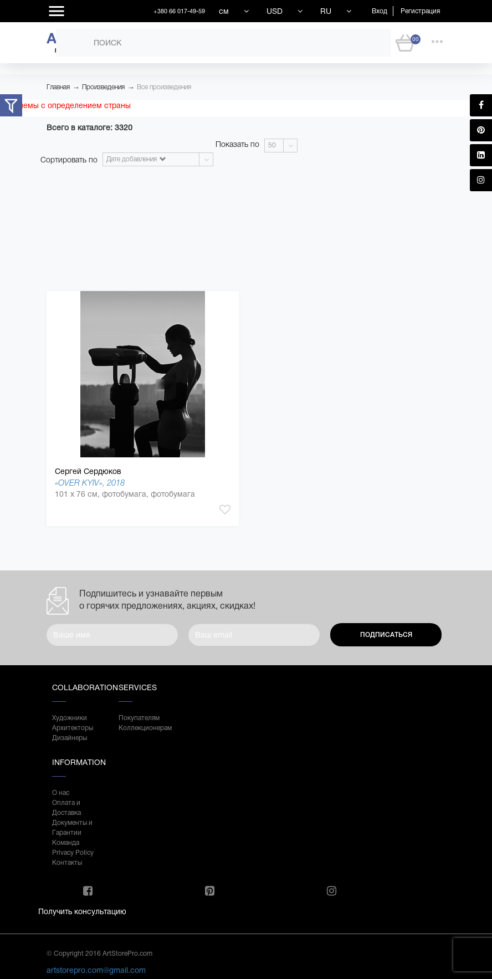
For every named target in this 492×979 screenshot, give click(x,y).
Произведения (103, 87)
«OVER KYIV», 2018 (90, 482)
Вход (379, 11)
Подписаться (386, 635)
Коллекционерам (141, 728)
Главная (58, 87)
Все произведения (164, 87)
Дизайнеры (69, 738)
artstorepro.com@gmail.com (96, 970)
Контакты (67, 862)
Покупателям (139, 718)
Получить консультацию (82, 911)
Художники (69, 718)
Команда (65, 843)
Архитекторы (72, 728)
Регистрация (420, 11)
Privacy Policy (73, 852)
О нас (60, 793)
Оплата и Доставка (66, 808)
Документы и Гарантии (72, 828)
